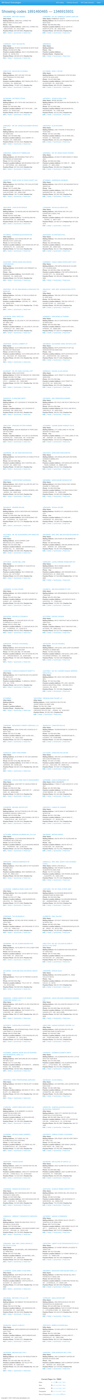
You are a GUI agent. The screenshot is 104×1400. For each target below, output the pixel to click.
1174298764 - (17, 1271)
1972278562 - (53, 616)
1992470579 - (56, 453)
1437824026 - (14, 1352)
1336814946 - (21, 780)
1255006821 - (58, 153)
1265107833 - (52, 126)
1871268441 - (17, 235)
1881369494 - (53, 834)
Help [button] (99, 2)
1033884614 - (56, 316)
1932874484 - (13, 1162)
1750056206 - (16, 1189)
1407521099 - (54, 644)
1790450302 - (21, 725)
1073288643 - (55, 180)
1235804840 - (14, 916)
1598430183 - (15, 644)
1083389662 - (57, 480)
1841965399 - (57, 1162)
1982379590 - (48, 698)
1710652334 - (18, 1107)
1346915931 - (57, 1352)
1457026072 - (16, 1025)
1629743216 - (59, 1189)
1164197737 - (20, 180)
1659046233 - (47, 44)
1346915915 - (16, 153)
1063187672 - (54, 807)
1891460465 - (14, 16)
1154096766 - (15, 807)
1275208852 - (58, 425)
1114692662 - (17, 1134)
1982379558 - (15, 207)
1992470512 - (19, 1080)
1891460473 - (13, 507)
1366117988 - (59, 1025)
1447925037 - (55, 1216)
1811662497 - (18, 371)
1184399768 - (17, 453)
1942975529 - (15, 344)
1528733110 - (55, 1325)
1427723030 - (55, 753)
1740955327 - (14, 44)
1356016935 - (53, 507)
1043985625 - (59, 262)
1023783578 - (57, 1134)
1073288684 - (7, 698)
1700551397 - (54, 1298)
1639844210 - (55, 371)
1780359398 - (52, 971)
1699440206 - (16, 862)
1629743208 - (54, 235)
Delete (10, 33)
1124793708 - (13, 316)
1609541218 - (54, 725)
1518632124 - (14, 753)
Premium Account (72, 2)
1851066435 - (59, 344)
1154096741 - (56, 589)
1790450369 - (55, 207)
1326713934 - (57, 889)
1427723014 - (14, 562)
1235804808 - (60, 16)
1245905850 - (56, 780)
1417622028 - (17, 889)
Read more (27, 33)
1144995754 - (52, 916)
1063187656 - (15, 616)
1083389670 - (60, 1271)
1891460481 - (15, 1298)
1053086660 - (18, 943)
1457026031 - (56, 398)
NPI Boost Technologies (11, 3)
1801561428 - (53, 1080)
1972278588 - (19, 834)
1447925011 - (54, 98)
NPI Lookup (60, 2)
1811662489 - (14, 98)
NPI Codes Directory (87, 2)
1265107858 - (61, 1243)
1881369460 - (61, 534)
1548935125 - (14, 398)
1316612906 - (19, 671)
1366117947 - (17, 425)
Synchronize (18, 33)
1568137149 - (15, 71)
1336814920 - (59, 562)
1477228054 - (52, 71)
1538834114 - (17, 480)
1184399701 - (57, 1052)
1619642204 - (13, 1325)
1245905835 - (13, 589)
